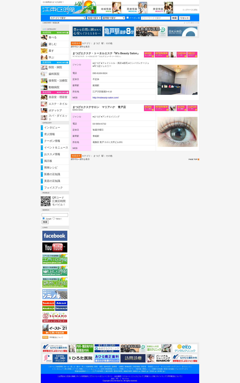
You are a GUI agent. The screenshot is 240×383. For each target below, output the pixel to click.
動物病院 (54, 87)
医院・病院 (55, 67)
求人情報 (49, 134)
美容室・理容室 (58, 97)
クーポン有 (133, 18)
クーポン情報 (52, 140)
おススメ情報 (52, 154)
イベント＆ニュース (56, 147)
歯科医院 (54, 73)
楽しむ (53, 44)
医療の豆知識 (52, 174)
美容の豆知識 (52, 180)
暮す (51, 50)
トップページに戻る (190, 10)
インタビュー (52, 127)
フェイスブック (53, 187)
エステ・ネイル (58, 103)
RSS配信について (56, 337)
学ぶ (51, 57)
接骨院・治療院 (58, 80)
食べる (53, 37)
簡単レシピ (51, 167)
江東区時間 (46, 23)
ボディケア (55, 110)
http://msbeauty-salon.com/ (106, 97)
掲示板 (48, 160)
